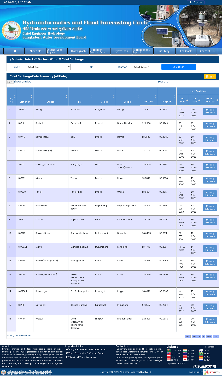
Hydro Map (121, 51)
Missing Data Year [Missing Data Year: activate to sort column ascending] (210, 100)
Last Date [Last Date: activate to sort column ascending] (194, 100)
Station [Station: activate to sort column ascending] (41, 101)
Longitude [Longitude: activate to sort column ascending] (169, 101)
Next (209, 330)
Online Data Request (54, 51)
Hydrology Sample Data (97, 51)
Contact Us (207, 51)
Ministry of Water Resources (82, 350)
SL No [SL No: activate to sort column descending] (10, 100)
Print (210, 76)
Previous (196, 330)
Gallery (164, 51)
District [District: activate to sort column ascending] (107, 101)
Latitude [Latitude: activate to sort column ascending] (154, 101)
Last (216, 330)
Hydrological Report (141, 51)
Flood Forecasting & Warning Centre (86, 347)
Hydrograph (78, 51)
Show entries (19, 82)
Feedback (186, 51)
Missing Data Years (210, 111)
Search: (188, 82)
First (188, 330)
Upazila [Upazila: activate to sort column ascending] (134, 101)
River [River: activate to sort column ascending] (74, 101)
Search (178, 67)
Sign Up (196, 2)
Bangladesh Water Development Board (87, 343)
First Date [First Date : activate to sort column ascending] (182, 100)
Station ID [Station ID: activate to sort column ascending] (21, 100)
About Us (35, 51)
